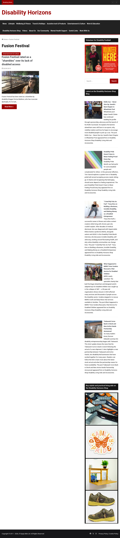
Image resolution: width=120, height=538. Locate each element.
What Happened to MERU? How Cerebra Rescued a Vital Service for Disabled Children (111, 269)
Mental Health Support (59, 31)
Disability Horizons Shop (12, 31)
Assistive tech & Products (56, 24)
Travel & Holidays (38, 24)
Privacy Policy (103, 534)
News (5, 24)
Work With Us (85, 31)
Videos (24, 31)
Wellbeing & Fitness (23, 24)
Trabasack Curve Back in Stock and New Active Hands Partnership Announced (110, 326)
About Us (32, 31)
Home (5, 39)
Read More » (9, 107)
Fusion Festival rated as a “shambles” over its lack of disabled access (17, 61)
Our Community (43, 31)
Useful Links (73, 31)
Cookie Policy (113, 534)
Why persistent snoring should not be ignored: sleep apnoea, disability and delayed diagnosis (44, 2)
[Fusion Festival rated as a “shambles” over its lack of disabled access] (20, 82)
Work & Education (93, 24)
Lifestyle (11, 24)
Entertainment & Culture (76, 24)
